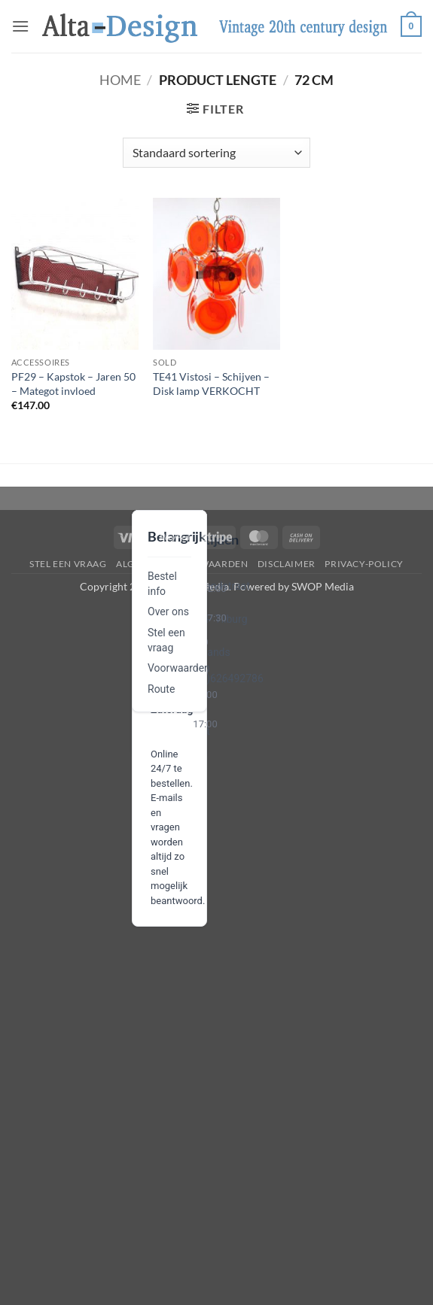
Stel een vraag (68, 563)
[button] (20, 26)
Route (161, 689)
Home (120, 79)
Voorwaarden (179, 668)
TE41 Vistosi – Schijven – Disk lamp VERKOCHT (211, 383)
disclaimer (287, 563)
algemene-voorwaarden (182, 563)
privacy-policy (364, 563)
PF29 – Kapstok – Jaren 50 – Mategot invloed (73, 383)
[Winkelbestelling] (216, 153)
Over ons (168, 611)
